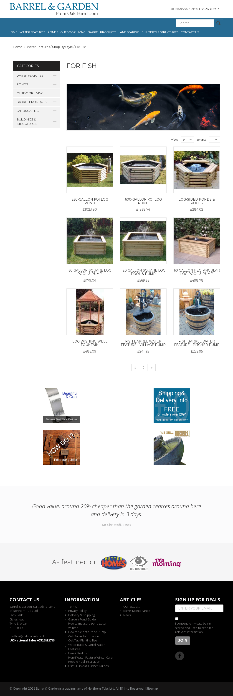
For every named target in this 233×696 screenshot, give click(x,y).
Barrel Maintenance (136, 611)
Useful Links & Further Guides (88, 666)
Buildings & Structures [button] (160, 32)
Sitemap (152, 688)
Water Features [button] (32, 32)
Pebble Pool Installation (84, 661)
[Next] (152, 368)
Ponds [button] (53, 32)
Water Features (38, 47)
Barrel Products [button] (102, 32)
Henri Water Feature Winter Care (90, 657)
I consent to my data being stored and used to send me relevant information (194, 627)
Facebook (179, 655)
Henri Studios (77, 653)
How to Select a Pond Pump (87, 632)
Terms (72, 606)
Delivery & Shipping (81, 615)
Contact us (190, 32)
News (127, 615)
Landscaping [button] (129, 32)
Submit (218, 23)
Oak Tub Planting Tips (82, 640)
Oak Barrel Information (83, 636)
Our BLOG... (131, 606)
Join (182, 640)
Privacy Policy (77, 611)
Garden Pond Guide (82, 619)
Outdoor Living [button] (73, 32)
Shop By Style (62, 47)
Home (12, 32)
